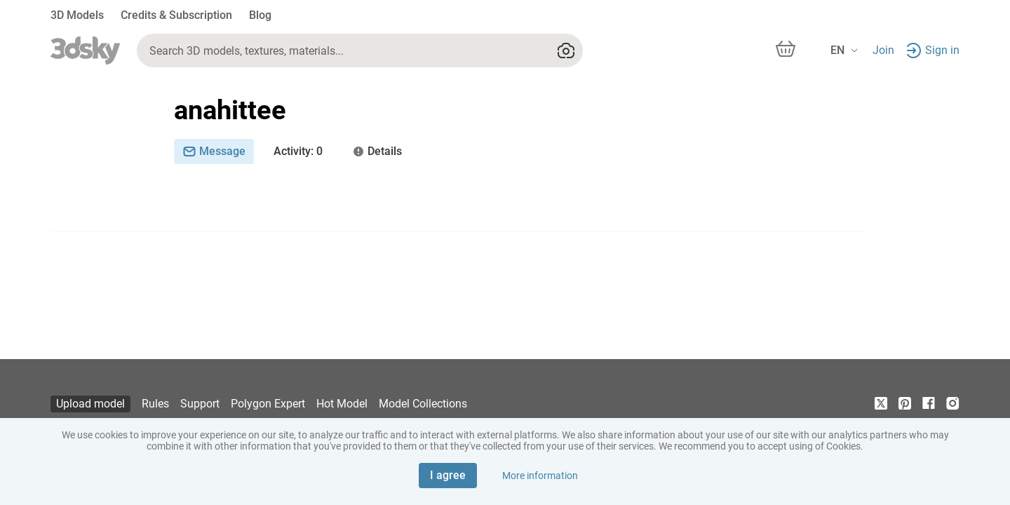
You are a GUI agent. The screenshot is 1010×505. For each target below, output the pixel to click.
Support (200, 403)
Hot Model (342, 403)
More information (540, 475)
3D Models (77, 15)
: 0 (298, 151)
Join (883, 50)
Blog (260, 15)
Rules (155, 403)
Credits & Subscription (176, 15)
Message (213, 151)
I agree (448, 475)
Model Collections (423, 403)
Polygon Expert (268, 403)
